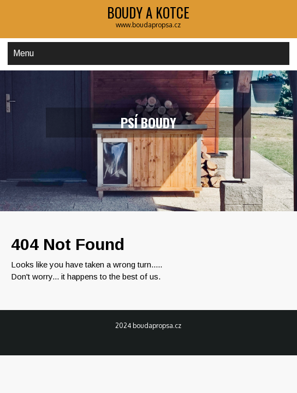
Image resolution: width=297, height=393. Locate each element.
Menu (23, 53)
